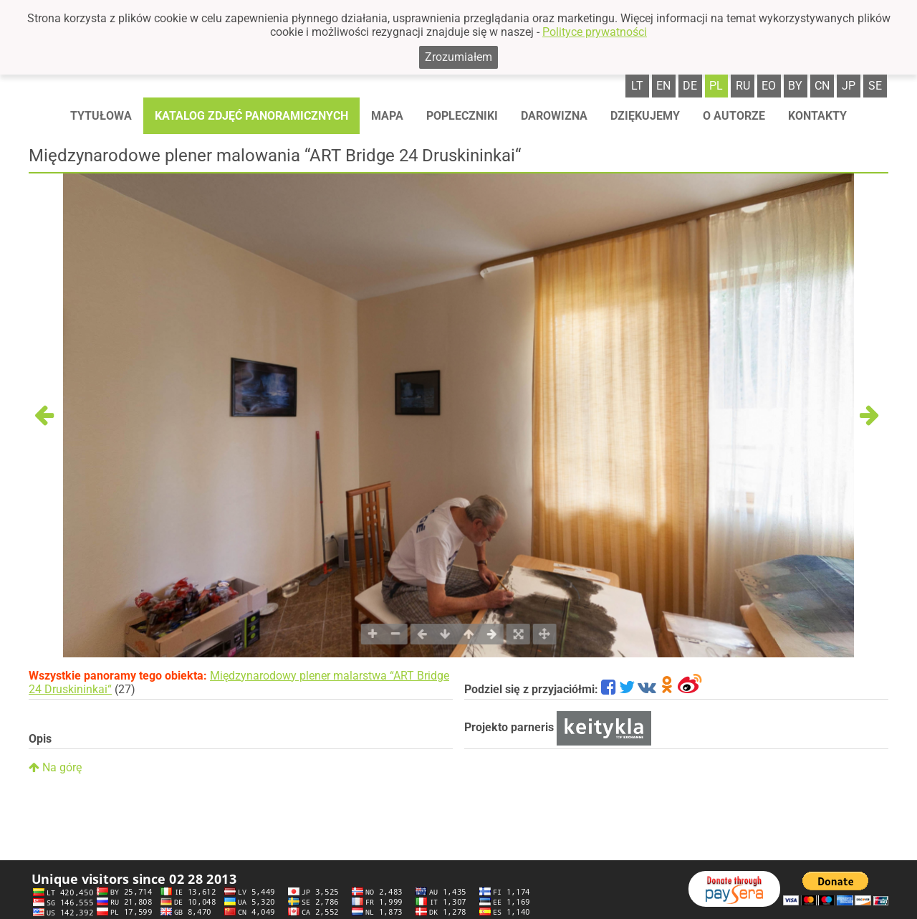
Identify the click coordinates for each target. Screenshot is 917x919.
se (875, 85)
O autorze (734, 116)
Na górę (55, 767)
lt (637, 85)
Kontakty (817, 116)
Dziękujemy (645, 116)
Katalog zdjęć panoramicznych (251, 116)
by (795, 85)
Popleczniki (462, 116)
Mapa (387, 116)
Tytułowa (101, 116)
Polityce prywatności (594, 32)
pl (716, 85)
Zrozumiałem (458, 57)
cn (822, 85)
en (663, 85)
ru (743, 85)
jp (848, 85)
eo (769, 85)
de (690, 85)
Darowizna (554, 116)
